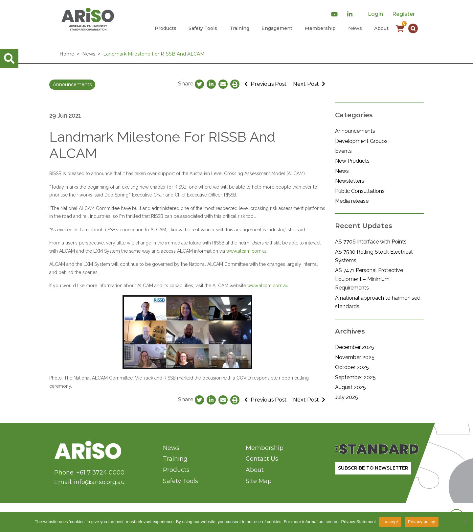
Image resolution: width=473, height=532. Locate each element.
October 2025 (352, 367)
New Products (352, 161)
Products (165, 28)
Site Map (259, 481)
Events (343, 151)
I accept (390, 521)
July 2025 (346, 397)
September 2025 (355, 377)
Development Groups (361, 141)
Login (375, 14)
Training (239, 28)
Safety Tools (203, 28)
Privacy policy (421, 521)
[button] (413, 28)
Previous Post (265, 84)
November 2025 (354, 357)
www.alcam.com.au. (268, 285)
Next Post (309, 84)
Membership (320, 28)
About (381, 28)
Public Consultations (360, 191)
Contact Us (262, 458)
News (355, 28)
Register (403, 14)
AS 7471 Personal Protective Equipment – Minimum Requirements (369, 279)
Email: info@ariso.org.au (89, 482)
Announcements (72, 84)
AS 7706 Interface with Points (371, 242)
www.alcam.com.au (246, 251)
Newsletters (349, 181)
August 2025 (350, 387)
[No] (465, 522)
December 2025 (354, 347)
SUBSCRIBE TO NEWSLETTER (373, 468)
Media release (352, 201)
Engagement (276, 28)
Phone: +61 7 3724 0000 (89, 472)
